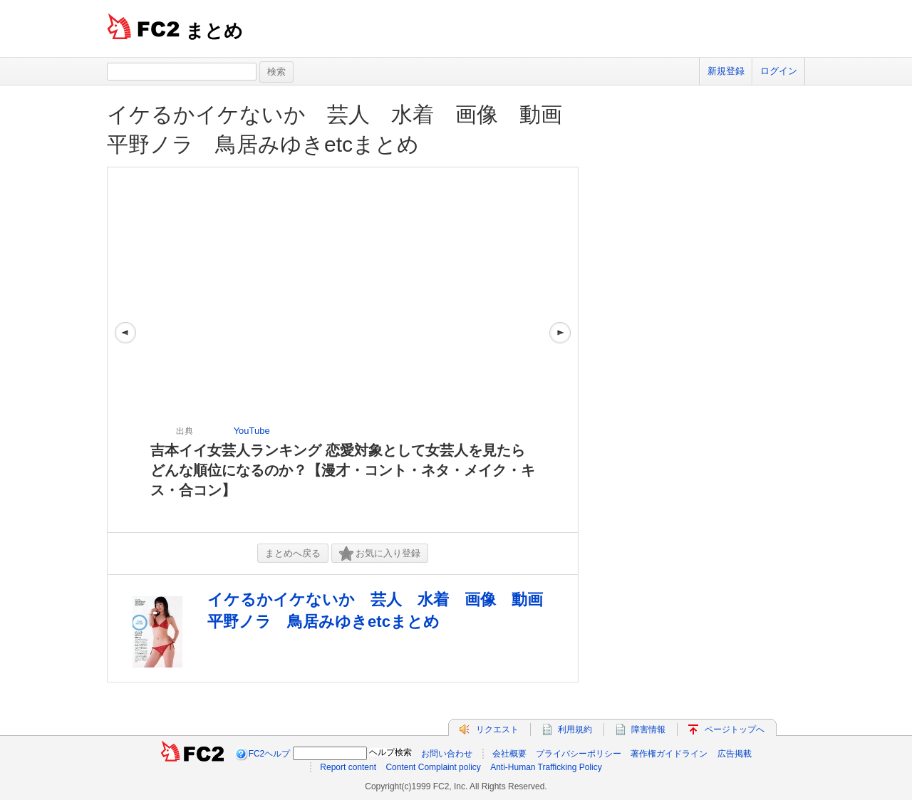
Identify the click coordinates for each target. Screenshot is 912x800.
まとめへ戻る (293, 553)
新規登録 (726, 71)
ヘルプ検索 (390, 752)
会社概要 (509, 754)
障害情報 (648, 729)
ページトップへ (735, 729)
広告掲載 (734, 754)
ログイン (778, 71)
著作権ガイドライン (669, 754)
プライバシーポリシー (578, 754)
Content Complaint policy (432, 767)
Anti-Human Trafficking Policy (546, 767)
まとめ (214, 30)
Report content (348, 767)
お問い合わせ (446, 754)
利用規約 (575, 729)
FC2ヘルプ (270, 754)
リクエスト (497, 729)
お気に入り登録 (379, 553)
